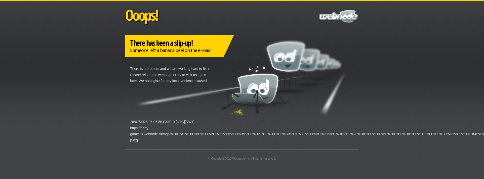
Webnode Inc (241, 158)
